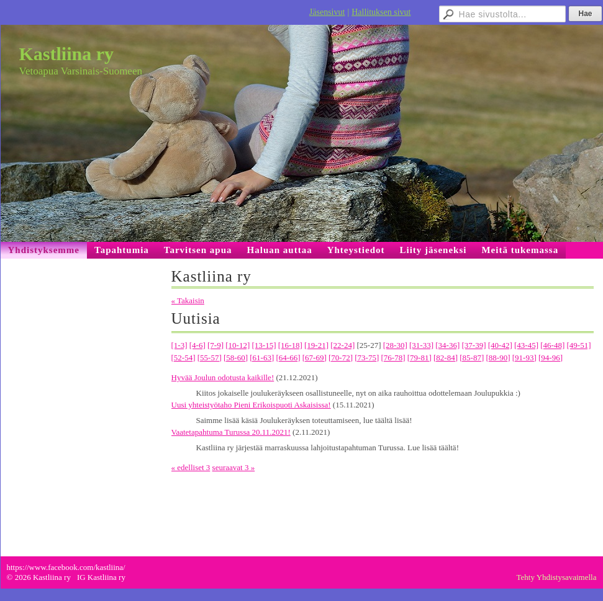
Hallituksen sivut (380, 12)
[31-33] (421, 345)
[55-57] (209, 357)
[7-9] (215, 345)
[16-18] (290, 345)
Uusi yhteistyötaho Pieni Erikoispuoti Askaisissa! (251, 404)
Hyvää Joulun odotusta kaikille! (222, 377)
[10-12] (237, 345)
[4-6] (197, 345)
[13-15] (264, 345)
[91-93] (524, 357)
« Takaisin (187, 300)
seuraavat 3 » (233, 467)
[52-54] (183, 357)
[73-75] (367, 357)
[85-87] (472, 357)
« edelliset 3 (191, 467)
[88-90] (498, 357)
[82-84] (445, 357)
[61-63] (262, 357)
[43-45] (526, 345)
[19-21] (316, 345)
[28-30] (395, 345)
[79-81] (419, 357)
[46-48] (552, 345)
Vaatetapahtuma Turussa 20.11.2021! (231, 432)
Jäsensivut (327, 12)
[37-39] (474, 345)
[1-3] (179, 345)
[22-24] (342, 345)
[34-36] (447, 345)
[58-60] (236, 357)
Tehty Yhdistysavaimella (557, 577)
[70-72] (341, 357)
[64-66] (288, 357)
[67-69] (314, 357)
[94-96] (550, 357)
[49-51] (579, 345)
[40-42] (500, 345)
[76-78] (393, 357)
